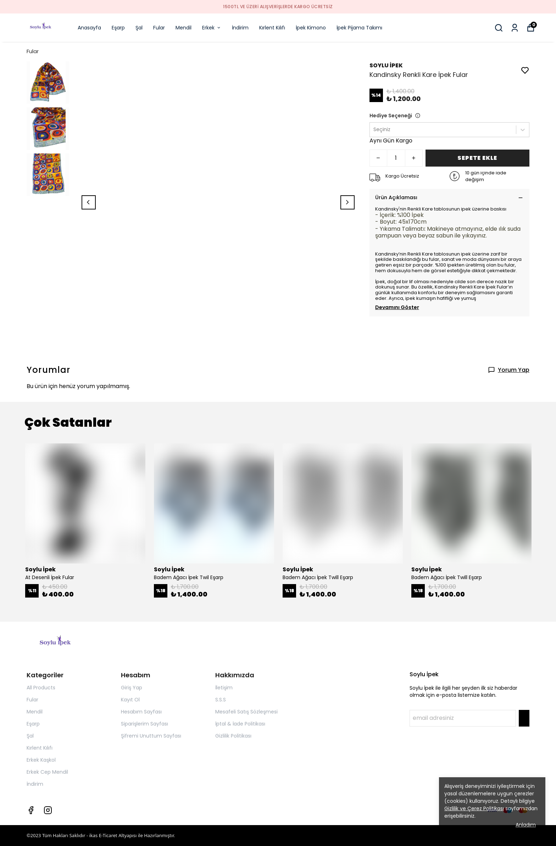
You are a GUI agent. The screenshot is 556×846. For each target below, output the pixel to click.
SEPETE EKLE (477, 158)
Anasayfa (89, 27)
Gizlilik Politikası (233, 735)
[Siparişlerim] (514, 27)
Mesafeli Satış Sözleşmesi (246, 711)
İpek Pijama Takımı (359, 27)
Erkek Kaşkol (41, 759)
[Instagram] (48, 810)
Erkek (211, 27)
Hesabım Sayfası (141, 711)
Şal (139, 27)
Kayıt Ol (130, 699)
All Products (41, 687)
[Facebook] (31, 810)
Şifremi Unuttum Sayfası (151, 735)
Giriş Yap (131, 687)
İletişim (224, 687)
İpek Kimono (311, 27)
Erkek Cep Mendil (47, 771)
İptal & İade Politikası (240, 723)
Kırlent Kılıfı (272, 27)
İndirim (240, 27)
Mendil (183, 27)
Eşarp (118, 27)
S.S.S (220, 699)
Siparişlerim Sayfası (144, 723)
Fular (159, 27)
